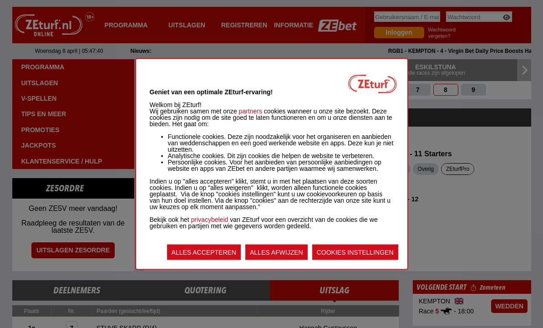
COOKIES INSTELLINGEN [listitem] (355, 252)
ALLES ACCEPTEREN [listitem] (204, 252)
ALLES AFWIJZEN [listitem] (276, 252)
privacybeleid (209, 219)
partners (250, 111)
